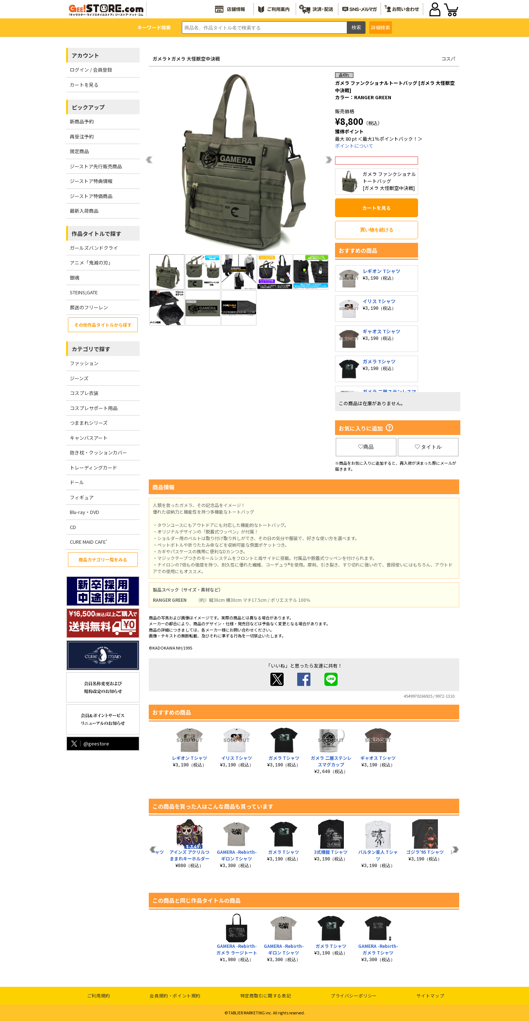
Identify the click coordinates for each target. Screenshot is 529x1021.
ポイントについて (354, 145)
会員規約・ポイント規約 (175, 995)
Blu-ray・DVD (84, 511)
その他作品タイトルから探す (103, 324)
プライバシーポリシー (354, 995)
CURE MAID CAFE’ (88, 541)
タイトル (428, 447)
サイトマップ (431, 995)
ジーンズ (79, 378)
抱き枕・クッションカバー (98, 452)
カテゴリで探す (91, 349)
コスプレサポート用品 (94, 408)
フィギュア (82, 497)
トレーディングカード (93, 467)
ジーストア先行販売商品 (96, 166)
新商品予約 (82, 121)
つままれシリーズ (89, 422)
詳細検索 (380, 27)
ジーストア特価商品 (91, 196)
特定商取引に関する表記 (265, 995)
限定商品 (79, 151)
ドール (77, 482)
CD (73, 527)
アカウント (85, 55)
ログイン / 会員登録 (91, 69)
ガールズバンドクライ (94, 247)
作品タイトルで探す (96, 233)
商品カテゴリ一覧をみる (103, 559)
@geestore (89, 743)
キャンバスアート (89, 437)
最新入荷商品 (84, 210)
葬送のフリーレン (89, 307)
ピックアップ (88, 107)
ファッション (84, 363)
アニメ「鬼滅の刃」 (91, 262)
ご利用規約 (98, 995)
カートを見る (84, 84)
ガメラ (159, 58)
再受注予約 (82, 136)
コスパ (448, 58)
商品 (366, 447)
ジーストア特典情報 (91, 180)
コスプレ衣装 (84, 392)
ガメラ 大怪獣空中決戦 (195, 58)
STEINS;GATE (84, 292)
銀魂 (74, 277)
